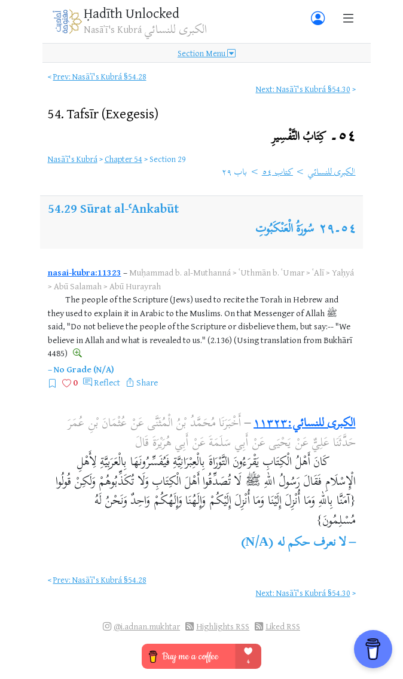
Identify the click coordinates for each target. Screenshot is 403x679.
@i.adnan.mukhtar (147, 626)
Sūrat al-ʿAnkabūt (129, 208)
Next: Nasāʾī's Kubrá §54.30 (303, 88)
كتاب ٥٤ (277, 172)
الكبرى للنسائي (331, 172)
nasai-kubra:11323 (84, 272)
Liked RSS (282, 626)
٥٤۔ (313, 137)
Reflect (107, 382)
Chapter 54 (123, 158)
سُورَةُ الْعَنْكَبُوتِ (285, 230)
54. (103, 113)
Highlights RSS (222, 626)
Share (147, 382)
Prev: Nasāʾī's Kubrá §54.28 (99, 76)
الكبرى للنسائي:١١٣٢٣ (304, 424)
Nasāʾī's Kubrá (72, 158)
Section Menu (207, 53)
